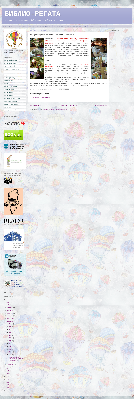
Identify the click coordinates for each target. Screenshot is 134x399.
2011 (8, 299)
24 (10, 346)
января (10, 307)
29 (10, 352)
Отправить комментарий (41, 97)
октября (10, 321)
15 (10, 335)
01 (10, 324)
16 (10, 338)
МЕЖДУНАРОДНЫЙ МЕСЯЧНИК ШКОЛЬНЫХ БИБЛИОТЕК (16, 358)
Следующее (35, 105)
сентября (11, 318)
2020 (8, 385)
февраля (10, 310)
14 (10, 332)
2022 (8, 390)
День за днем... (8, 26)
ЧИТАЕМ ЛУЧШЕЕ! (59, 26)
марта (9, 313)
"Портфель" (101, 26)
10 (10, 327)
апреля (10, 316)
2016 (8, 374)
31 (10, 355)
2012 (8, 302)
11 (10, 329)
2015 (8, 371)
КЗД (85, 26)
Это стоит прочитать (44, 26)
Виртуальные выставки (74, 26)
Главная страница (68, 105)
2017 (8, 376)
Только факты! (21, 26)
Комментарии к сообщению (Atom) (55, 109)
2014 (8, 368)
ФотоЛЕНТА (92, 26)
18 (10, 341)
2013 (8, 305)
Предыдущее (101, 105)
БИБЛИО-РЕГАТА (32, 14)
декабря (10, 364)
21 (10, 343)
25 (10, 349)
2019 (8, 382)
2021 (8, 388)
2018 (8, 379)
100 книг (32, 26)
